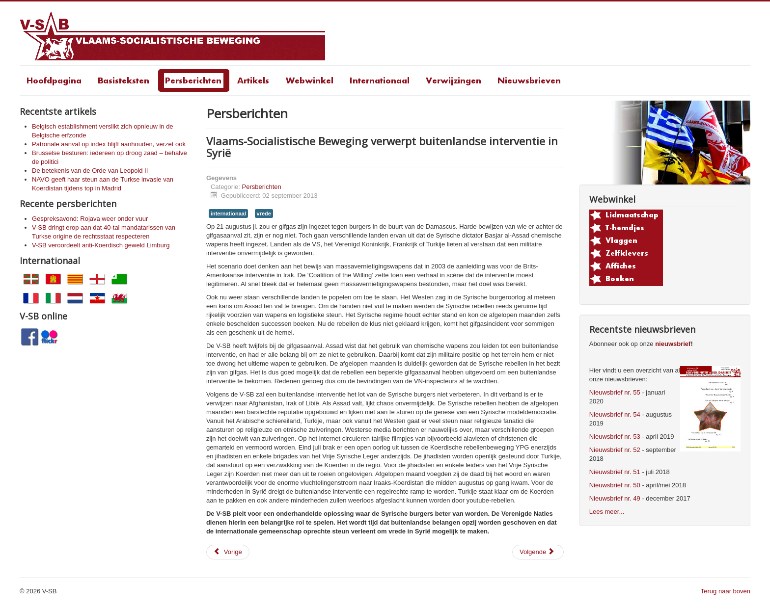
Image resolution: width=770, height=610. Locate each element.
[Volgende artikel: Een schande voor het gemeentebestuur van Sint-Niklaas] (538, 552)
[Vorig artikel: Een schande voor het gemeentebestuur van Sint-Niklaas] (227, 552)
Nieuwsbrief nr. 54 (614, 414)
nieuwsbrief (672, 343)
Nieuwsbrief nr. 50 (614, 485)
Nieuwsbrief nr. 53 (614, 436)
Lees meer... (607, 511)
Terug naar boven (725, 591)
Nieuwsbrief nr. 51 (614, 472)
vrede (264, 213)
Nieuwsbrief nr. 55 (614, 392)
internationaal (228, 213)
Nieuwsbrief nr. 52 (614, 449)
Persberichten (261, 186)
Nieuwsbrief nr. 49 (614, 498)
